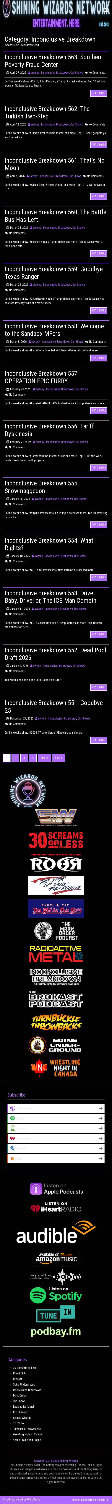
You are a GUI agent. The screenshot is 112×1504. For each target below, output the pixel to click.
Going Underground (24, 1384)
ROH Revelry (20, 1412)
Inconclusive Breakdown (55, 72)
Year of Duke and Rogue (27, 1440)
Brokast (17, 1379)
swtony (33, 72)
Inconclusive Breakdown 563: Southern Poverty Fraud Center (46, 60)
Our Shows (76, 72)
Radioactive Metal (23, 1406)
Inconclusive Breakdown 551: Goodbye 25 (44, 706)
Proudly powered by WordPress (21, 1499)
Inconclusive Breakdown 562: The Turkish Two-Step (49, 112)
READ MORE (99, 93)
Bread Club (19, 1373)
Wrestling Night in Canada (27, 1434)
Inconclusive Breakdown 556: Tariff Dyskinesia (52, 430)
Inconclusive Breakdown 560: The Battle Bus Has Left (49, 215)
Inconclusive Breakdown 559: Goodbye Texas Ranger (44, 272)
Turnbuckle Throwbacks (27, 1429)
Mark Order (19, 1395)
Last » (58, 758)
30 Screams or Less (25, 1368)
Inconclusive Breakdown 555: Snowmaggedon (44, 487)
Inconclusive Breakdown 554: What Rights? (51, 544)
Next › (44, 758)
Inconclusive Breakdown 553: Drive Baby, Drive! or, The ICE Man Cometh (53, 596)
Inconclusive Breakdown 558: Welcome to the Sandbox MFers (47, 329)
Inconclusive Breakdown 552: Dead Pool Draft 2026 (51, 653)
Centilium (87, 1500)
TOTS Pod (19, 1423)
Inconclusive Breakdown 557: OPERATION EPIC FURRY (44, 377)
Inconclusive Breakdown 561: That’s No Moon (52, 164)
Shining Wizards (22, 1418)
